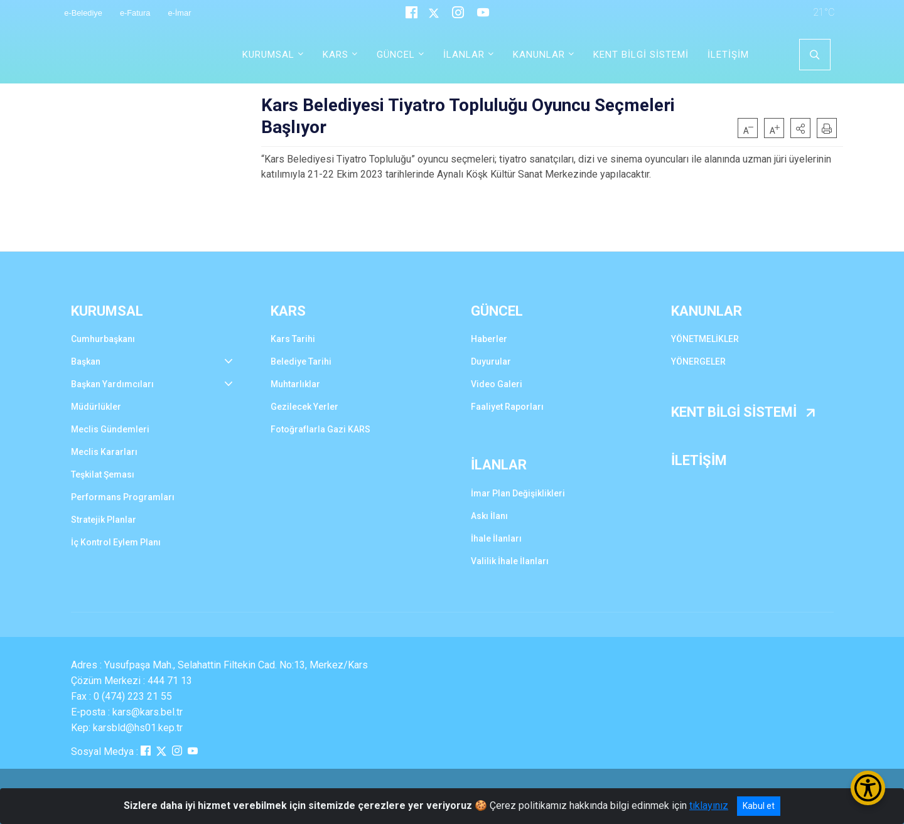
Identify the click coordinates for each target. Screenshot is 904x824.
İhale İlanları (496, 538)
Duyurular (491, 361)
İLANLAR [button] (464, 54)
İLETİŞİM (728, 54)
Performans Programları (123, 497)
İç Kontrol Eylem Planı (116, 542)
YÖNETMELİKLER (705, 339)
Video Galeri (496, 384)
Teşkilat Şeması (102, 474)
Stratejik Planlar (103, 520)
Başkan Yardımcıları (112, 384)
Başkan (85, 361)
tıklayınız (708, 805)
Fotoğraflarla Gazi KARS (320, 429)
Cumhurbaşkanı (103, 339)
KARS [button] (335, 54)
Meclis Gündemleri (110, 429)
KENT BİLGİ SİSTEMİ (641, 54)
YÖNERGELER (698, 361)
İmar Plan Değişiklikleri (518, 493)
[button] (800, 128)
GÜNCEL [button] (396, 54)
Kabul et (759, 806)
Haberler (489, 339)
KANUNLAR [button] (539, 54)
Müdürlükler (96, 407)
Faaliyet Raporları (507, 407)
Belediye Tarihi (301, 361)
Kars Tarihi (293, 339)
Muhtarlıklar (295, 384)
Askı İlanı (489, 516)
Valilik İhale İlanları (510, 561)
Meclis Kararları (104, 452)
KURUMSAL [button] (268, 54)
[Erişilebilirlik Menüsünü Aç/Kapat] (868, 788)
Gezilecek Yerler (304, 407)
